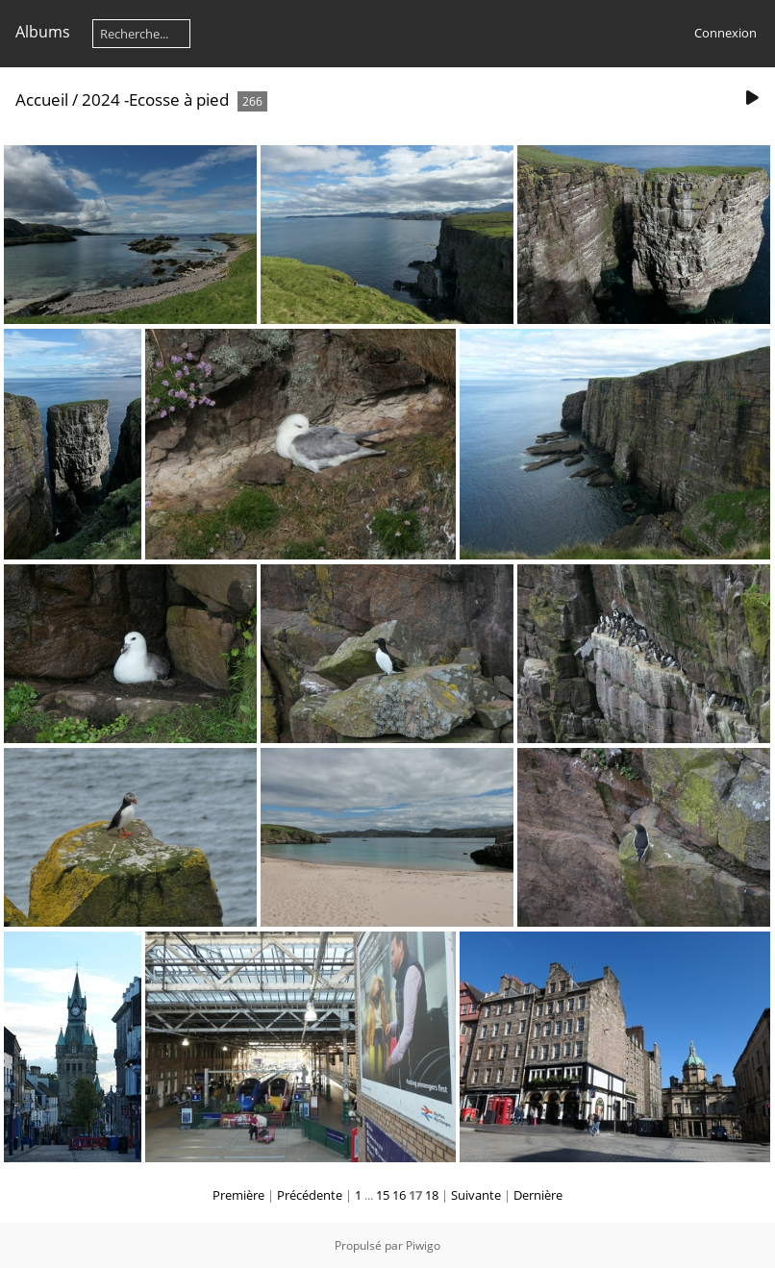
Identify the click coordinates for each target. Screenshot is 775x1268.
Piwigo (423, 1245)
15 (382, 1195)
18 (431, 1195)
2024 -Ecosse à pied (155, 99)
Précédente (309, 1195)
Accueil (41, 99)
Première (238, 1195)
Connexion (725, 32)
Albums (42, 31)
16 (399, 1195)
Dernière (537, 1195)
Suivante (476, 1195)
